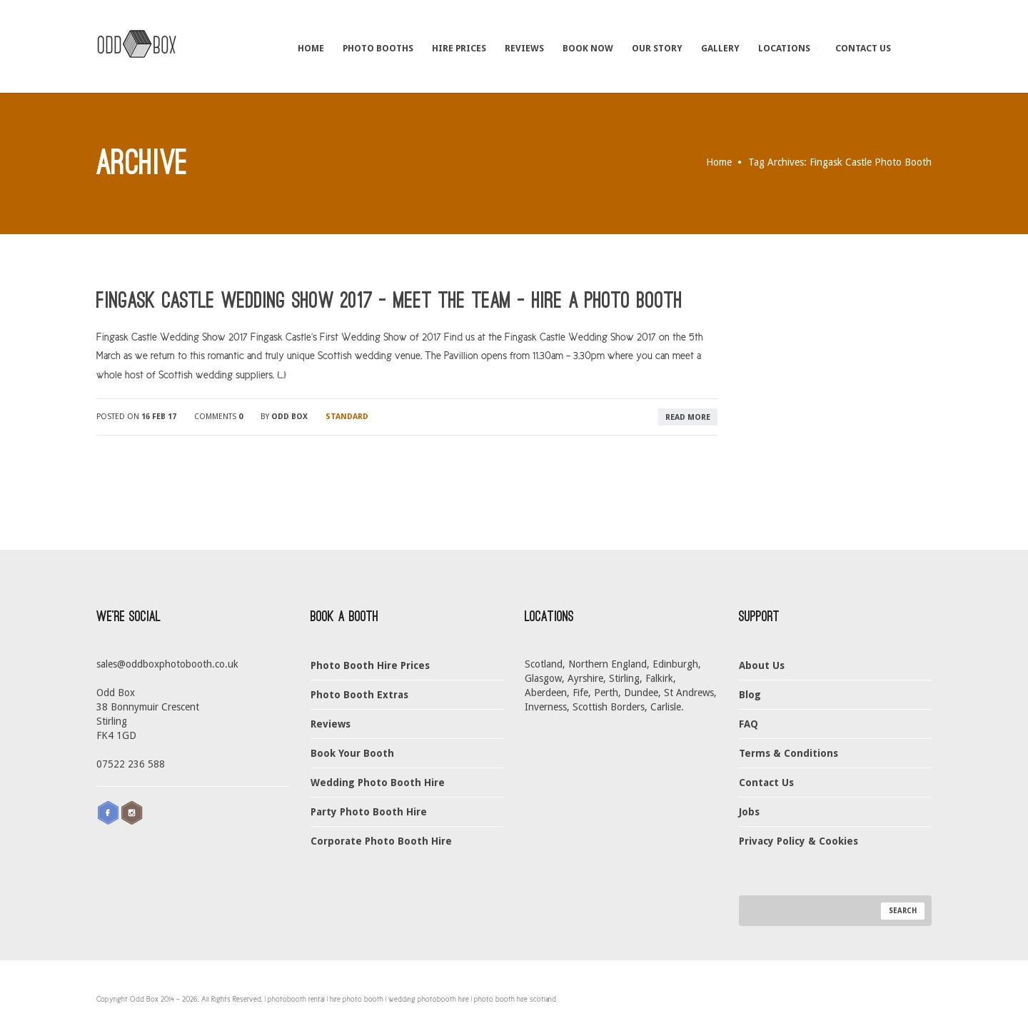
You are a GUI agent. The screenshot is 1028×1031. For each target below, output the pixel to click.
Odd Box (289, 416)
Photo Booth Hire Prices (370, 665)
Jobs (749, 812)
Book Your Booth (352, 753)
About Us (762, 665)
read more (687, 417)
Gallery (720, 48)
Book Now (588, 48)
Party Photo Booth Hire (369, 812)
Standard (347, 416)
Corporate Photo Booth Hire (381, 841)
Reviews (524, 48)
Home (311, 48)
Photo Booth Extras (359, 694)
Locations (788, 48)
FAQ (748, 724)
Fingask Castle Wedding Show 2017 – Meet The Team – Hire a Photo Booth (389, 300)
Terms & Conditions (788, 753)
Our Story (657, 48)
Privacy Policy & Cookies (798, 841)
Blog (750, 694)
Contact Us (863, 48)
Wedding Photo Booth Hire (378, 782)
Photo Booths (378, 48)
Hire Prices (459, 48)
